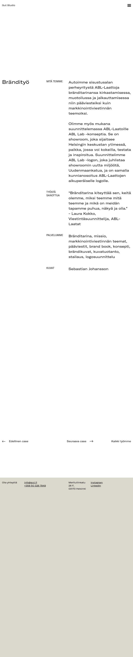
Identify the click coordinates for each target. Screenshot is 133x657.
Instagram (97, 482)
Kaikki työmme (121, 441)
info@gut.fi (30, 482)
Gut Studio (8, 5)
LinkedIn (96, 485)
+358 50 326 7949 (35, 485)
